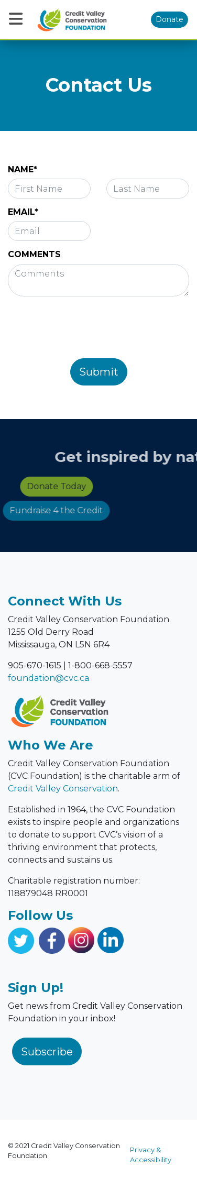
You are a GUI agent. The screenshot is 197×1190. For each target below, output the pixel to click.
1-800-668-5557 (100, 665)
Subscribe (47, 1051)
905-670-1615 (34, 665)
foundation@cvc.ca (48, 678)
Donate (169, 19)
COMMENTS (34, 254)
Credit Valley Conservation (63, 789)
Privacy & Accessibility (150, 1155)
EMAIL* (23, 212)
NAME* (22, 169)
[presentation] (98, 327)
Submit (98, 372)
